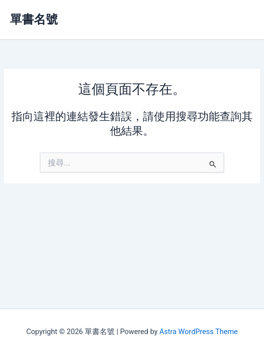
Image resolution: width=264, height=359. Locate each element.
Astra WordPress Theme (198, 331)
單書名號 (34, 19)
